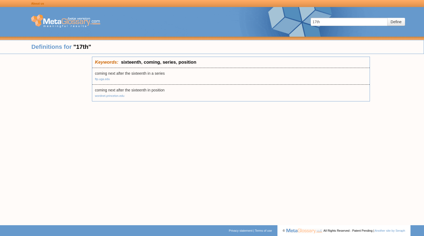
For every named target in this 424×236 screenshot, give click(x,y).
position (187, 62)
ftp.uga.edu (102, 79)
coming (152, 62)
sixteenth (131, 62)
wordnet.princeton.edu (109, 95)
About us (37, 3)
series (169, 62)
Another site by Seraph (390, 230)
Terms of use (263, 230)
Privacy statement (240, 230)
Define (396, 22)
